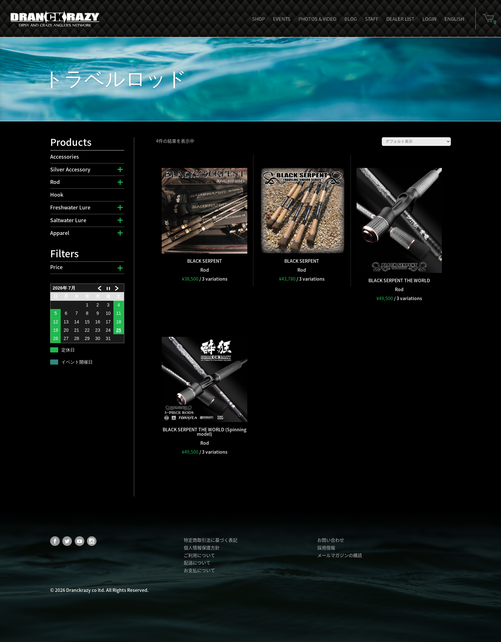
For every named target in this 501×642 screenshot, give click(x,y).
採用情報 (326, 547)
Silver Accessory (70, 169)
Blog (350, 18)
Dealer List (400, 18)
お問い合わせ (330, 540)
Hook (56, 194)
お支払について (199, 570)
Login (429, 18)
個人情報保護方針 (202, 547)
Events (281, 18)
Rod (55, 181)
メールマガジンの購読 (339, 555)
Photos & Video (317, 18)
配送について (197, 562)
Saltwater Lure (68, 220)
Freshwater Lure (70, 207)
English (454, 18)
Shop (258, 18)
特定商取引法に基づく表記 (210, 540)
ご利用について (199, 555)
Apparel (59, 233)
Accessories (64, 156)
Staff (371, 18)
